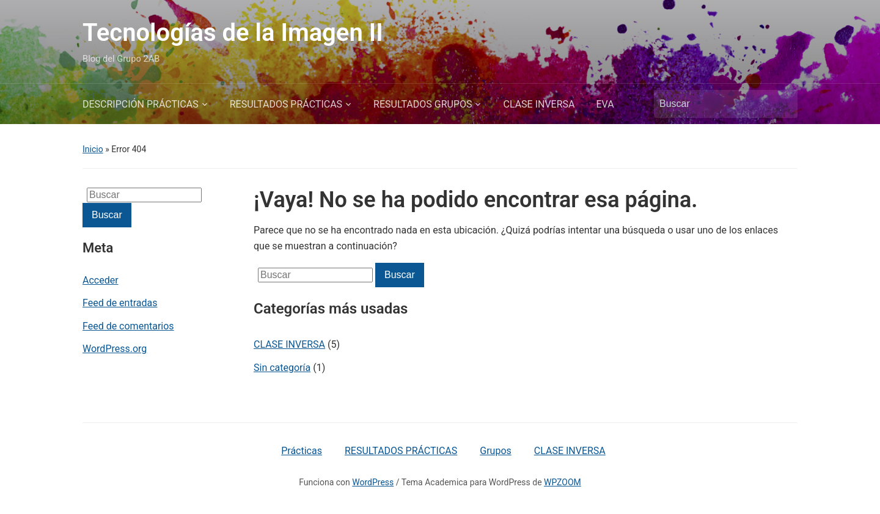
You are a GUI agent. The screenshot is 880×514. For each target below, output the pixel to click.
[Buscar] (714, 104)
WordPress (373, 482)
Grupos (496, 451)
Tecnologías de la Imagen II (232, 32)
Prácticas (301, 451)
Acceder (100, 280)
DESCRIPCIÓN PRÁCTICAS (140, 104)
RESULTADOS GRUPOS (422, 104)
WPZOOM (562, 482)
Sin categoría (282, 367)
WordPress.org (114, 348)
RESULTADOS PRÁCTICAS (286, 104)
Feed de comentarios (128, 326)
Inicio (92, 149)
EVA (605, 104)
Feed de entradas (119, 303)
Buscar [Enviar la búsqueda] (782, 104)
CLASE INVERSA (538, 104)
